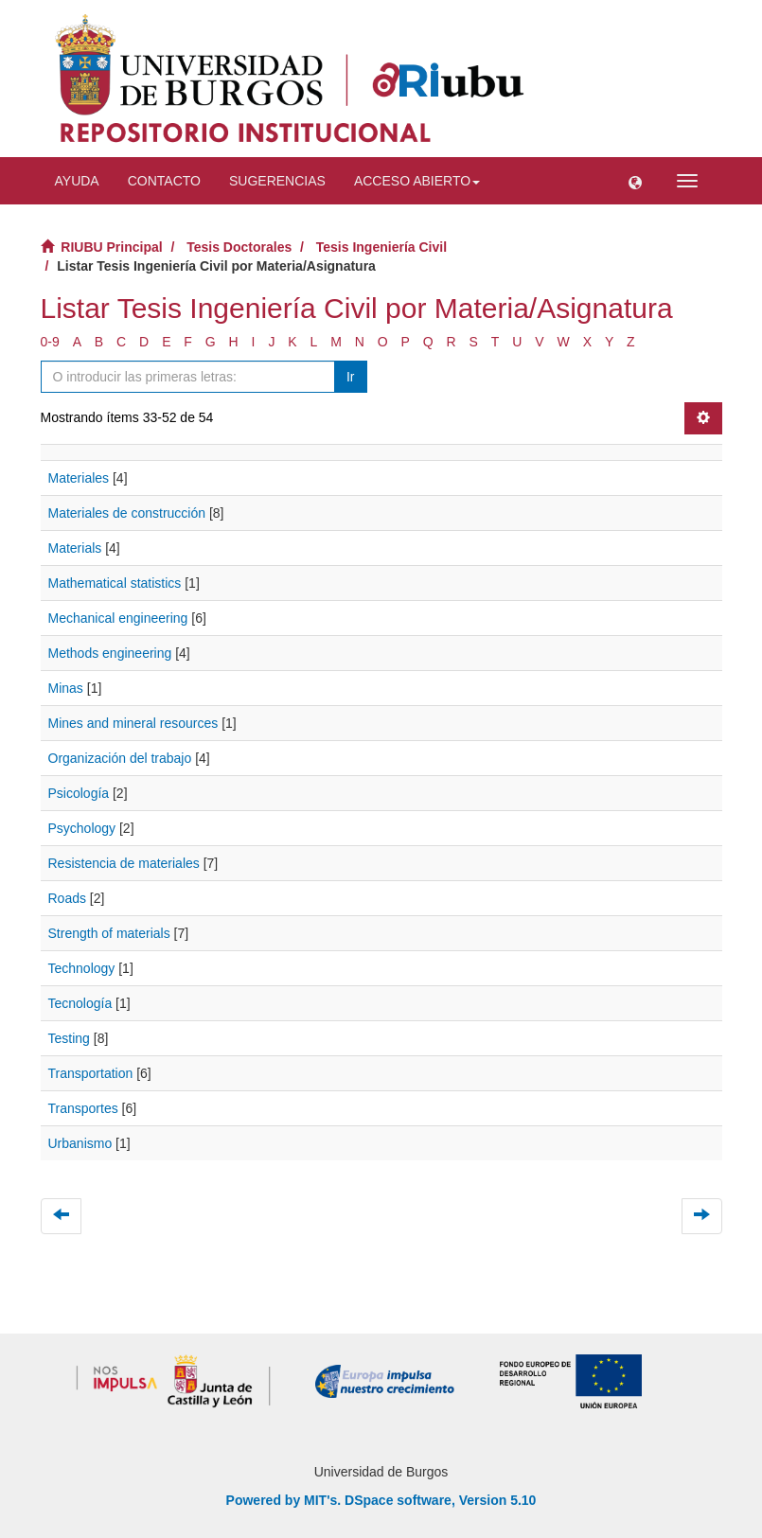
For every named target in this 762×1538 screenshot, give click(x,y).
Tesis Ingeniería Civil (381, 247)
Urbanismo (80, 1143)
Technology (81, 968)
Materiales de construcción (127, 513)
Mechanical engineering (118, 618)
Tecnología (80, 1003)
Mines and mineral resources (133, 723)
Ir (350, 376)
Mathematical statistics (115, 583)
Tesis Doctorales (239, 247)
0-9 (50, 341)
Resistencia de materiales (124, 863)
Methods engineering (110, 653)
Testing (69, 1038)
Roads (67, 898)
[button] (635, 181)
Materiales (79, 478)
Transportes (83, 1108)
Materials (75, 548)
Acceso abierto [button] (417, 180)
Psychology (82, 828)
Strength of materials (109, 933)
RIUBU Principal (111, 247)
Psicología (79, 793)
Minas (65, 688)
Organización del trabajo (120, 758)
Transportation (90, 1073)
